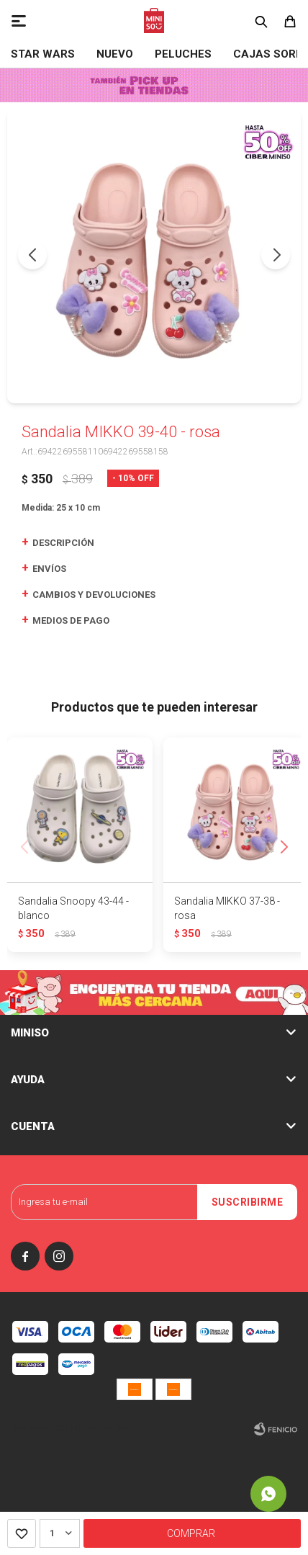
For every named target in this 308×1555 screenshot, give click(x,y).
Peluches (183, 54)
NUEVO (114, 54)
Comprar (191, 1533)
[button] (275, 255)
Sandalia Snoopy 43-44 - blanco (73, 908)
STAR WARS (43, 54)
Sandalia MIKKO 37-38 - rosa (227, 908)
